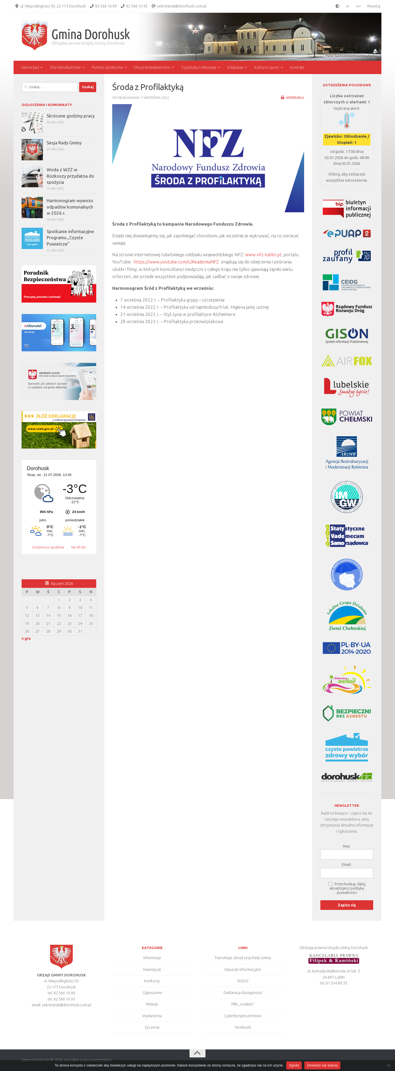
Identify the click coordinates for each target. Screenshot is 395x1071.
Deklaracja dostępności (243, 993)
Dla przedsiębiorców (152, 67)
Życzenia (152, 1027)
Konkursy (152, 981)
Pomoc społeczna (107, 67)
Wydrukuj (292, 97)
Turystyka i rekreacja (198, 67)
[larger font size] (359, 6)
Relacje (152, 1004)
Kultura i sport (266, 67)
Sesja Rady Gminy (64, 142)
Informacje (152, 958)
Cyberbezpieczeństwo (243, 1016)
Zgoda (294, 1065)
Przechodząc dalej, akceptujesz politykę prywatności (348, 888)
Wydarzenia (152, 1016)
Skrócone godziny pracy (71, 115)
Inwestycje (152, 969)
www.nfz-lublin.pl (263, 254)
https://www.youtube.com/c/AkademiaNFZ (177, 261)
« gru (26, 638)
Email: (347, 864)
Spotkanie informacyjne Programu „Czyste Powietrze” (70, 237)
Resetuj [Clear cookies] (373, 6)
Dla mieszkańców (65, 67)
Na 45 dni (78, 547)
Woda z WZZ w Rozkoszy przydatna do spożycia (70, 176)
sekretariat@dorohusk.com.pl (181, 6)
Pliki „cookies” (243, 1004)
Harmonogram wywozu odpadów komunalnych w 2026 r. (70, 206)
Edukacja (235, 67)
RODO (242, 981)
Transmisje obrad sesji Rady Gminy (243, 958)
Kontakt (297, 67)
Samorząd (30, 67)
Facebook (243, 1027)
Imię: (346, 846)
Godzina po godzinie (48, 547)
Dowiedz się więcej (322, 1065)
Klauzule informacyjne (243, 969)
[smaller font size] (347, 6)
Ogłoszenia (152, 993)
